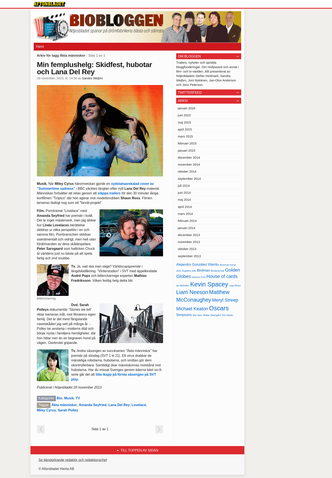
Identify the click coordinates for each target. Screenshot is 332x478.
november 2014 (189, 164)
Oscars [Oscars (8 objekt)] (219, 308)
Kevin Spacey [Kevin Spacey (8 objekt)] (209, 284)
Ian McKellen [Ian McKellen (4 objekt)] (182, 285)
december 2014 (189, 157)
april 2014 (185, 207)
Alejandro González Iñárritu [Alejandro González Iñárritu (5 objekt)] (197, 264)
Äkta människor (64, 405)
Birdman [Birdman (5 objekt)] (203, 270)
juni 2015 (184, 115)
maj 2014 (184, 199)
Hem (40, 46)
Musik (69, 398)
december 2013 (189, 235)
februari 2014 (187, 221)
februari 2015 (187, 143)
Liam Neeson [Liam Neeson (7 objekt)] (192, 292)
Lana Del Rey (119, 405)
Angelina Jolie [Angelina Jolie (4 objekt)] (189, 270)
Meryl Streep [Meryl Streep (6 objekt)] (225, 300)
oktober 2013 (187, 249)
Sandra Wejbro (92, 78)
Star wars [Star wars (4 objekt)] (197, 315)
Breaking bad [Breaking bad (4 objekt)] (217, 270)
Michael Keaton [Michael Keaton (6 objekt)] (192, 308)
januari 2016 (186, 108)
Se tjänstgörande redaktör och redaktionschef (73, 460)
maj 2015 (184, 122)
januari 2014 (186, 228)
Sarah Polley (68, 410)
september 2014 (189, 178)
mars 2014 (185, 214)
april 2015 (185, 129)
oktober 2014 (187, 171)
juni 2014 (184, 192)
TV (78, 398)
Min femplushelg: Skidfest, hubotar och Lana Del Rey (94, 68)
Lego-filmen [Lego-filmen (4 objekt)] (235, 285)
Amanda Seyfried (93, 405)
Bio (59, 398)
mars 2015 (185, 136)
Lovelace (138, 405)
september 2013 (189, 256)
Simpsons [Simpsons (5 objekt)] (184, 315)
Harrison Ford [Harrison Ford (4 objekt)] (199, 277)
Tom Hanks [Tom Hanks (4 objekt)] (227, 315)
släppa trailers (109, 193)
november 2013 (189, 242)
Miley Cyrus (46, 410)
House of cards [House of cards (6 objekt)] (222, 276)
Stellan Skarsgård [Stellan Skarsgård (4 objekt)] (212, 315)
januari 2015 (186, 150)
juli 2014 (184, 185)
